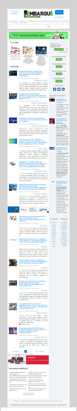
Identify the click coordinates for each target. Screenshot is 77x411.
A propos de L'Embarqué (27, 401)
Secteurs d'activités (55, 21)
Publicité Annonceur (41, 401)
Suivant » (42, 351)
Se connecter (59, 17)
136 (37, 351)
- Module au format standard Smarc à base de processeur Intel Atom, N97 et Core (37, 385)
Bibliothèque (65, 21)
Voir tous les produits (28, 394)
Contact (16, 401)
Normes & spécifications (23, 22)
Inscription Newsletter (15, 12)
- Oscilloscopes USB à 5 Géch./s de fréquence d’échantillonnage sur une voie (17, 380)
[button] (9, 57)
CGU (61, 401)
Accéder (58, 59)
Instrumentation (33, 21)
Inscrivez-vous (59, 49)
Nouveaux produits (18, 368)
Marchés (47, 21)
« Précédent (15, 351)
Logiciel (10, 21)
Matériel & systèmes (14, 22)
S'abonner (59, 12)
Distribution (41, 21)
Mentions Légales (53, 401)
